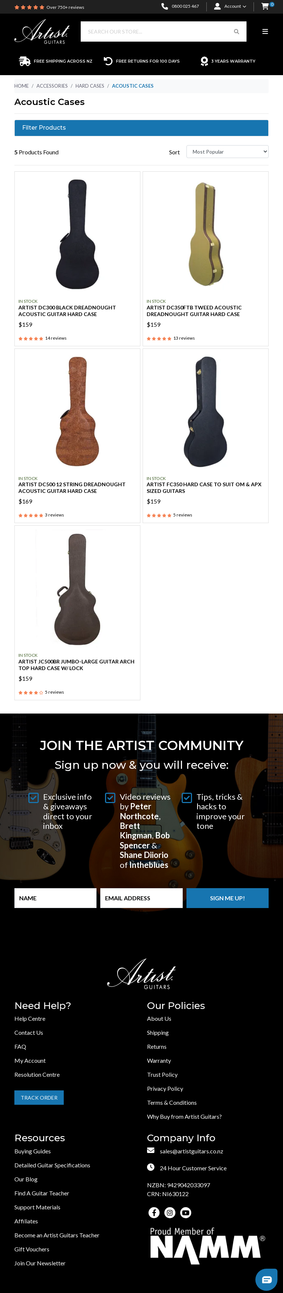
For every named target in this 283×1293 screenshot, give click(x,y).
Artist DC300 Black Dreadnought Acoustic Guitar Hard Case (67, 310)
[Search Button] (237, 31)
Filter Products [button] (44, 128)
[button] (265, 6)
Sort (174, 151)
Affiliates (26, 1220)
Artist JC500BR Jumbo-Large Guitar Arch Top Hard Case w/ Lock (76, 664)
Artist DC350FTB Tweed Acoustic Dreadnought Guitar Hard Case (194, 310)
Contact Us (28, 1032)
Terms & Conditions (172, 1102)
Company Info (181, 1138)
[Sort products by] (227, 151)
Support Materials (37, 1206)
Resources (39, 1138)
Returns (157, 1046)
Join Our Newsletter (40, 1262)
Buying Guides (32, 1150)
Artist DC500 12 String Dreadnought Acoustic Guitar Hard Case (72, 487)
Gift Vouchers (31, 1248)
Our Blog (26, 1178)
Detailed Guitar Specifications (52, 1164)
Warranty (159, 1060)
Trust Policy (162, 1074)
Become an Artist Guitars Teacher (56, 1234)
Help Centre (29, 1018)
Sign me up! (227, 897)
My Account (30, 1060)
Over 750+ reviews (65, 7)
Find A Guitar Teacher (41, 1192)
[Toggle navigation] (265, 32)
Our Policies (176, 1006)
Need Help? (42, 1006)
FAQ (20, 1046)
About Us (159, 1018)
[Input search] (154, 31)
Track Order (39, 1097)
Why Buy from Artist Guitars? (184, 1116)
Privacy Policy (165, 1088)
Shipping (158, 1032)
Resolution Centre (37, 1074)
